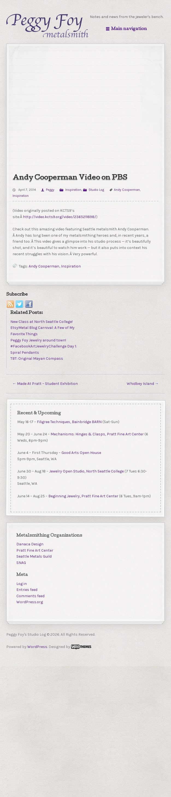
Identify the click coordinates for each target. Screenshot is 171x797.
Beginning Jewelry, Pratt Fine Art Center (83, 496)
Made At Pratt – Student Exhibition (45, 383)
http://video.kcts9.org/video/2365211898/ (59, 217)
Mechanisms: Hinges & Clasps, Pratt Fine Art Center (96, 434)
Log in (21, 583)
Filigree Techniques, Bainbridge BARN (69, 422)
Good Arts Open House (81, 452)
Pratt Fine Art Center (34, 550)
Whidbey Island (143, 383)
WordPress (37, 646)
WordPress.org (29, 602)
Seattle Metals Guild (34, 556)
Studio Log (96, 190)
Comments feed (30, 596)
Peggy (50, 190)
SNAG (21, 562)
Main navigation (129, 29)
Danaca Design (29, 544)
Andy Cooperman (127, 190)
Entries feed (26, 589)
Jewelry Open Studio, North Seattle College (86, 471)
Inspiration (73, 190)
